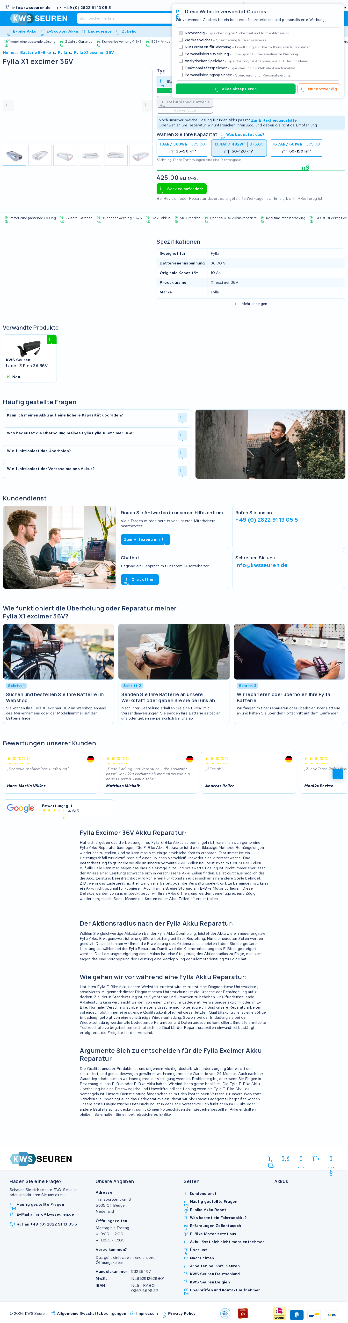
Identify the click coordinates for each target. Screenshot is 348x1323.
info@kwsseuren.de (261, 564)
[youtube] (331, 1159)
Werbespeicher (226, 39)
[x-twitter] (316, 1158)
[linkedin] (271, 1159)
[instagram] (301, 1159)
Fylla (62, 52)
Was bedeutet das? (242, 134)
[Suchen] (161, 18)
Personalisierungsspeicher (237, 74)
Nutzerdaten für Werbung (248, 46)
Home (8, 52)
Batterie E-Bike (35, 52)
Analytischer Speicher (247, 60)
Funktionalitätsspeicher (240, 67)
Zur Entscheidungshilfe (274, 120)
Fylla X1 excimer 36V (94, 52)
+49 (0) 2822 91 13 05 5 (266, 519)
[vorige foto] (8, 105)
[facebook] (286, 1158)
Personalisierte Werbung (242, 53)
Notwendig (237, 32)
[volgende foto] (147, 105)
